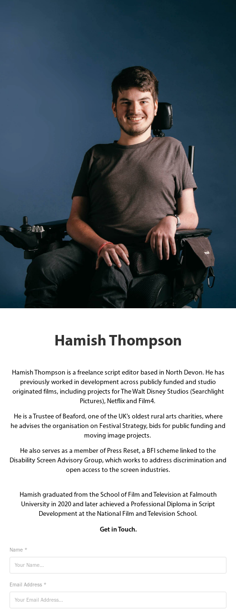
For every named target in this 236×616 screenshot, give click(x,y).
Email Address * (28, 585)
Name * (18, 550)
